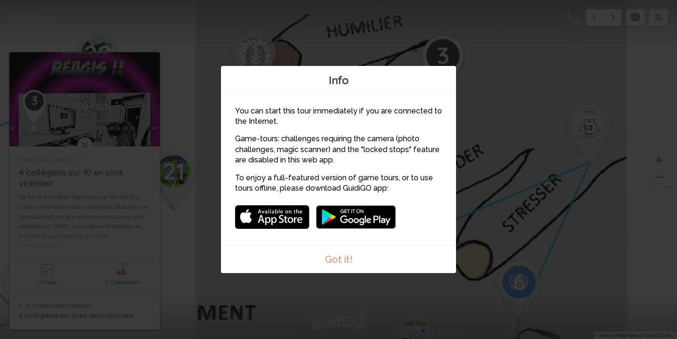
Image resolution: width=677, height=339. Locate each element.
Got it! (339, 259)
